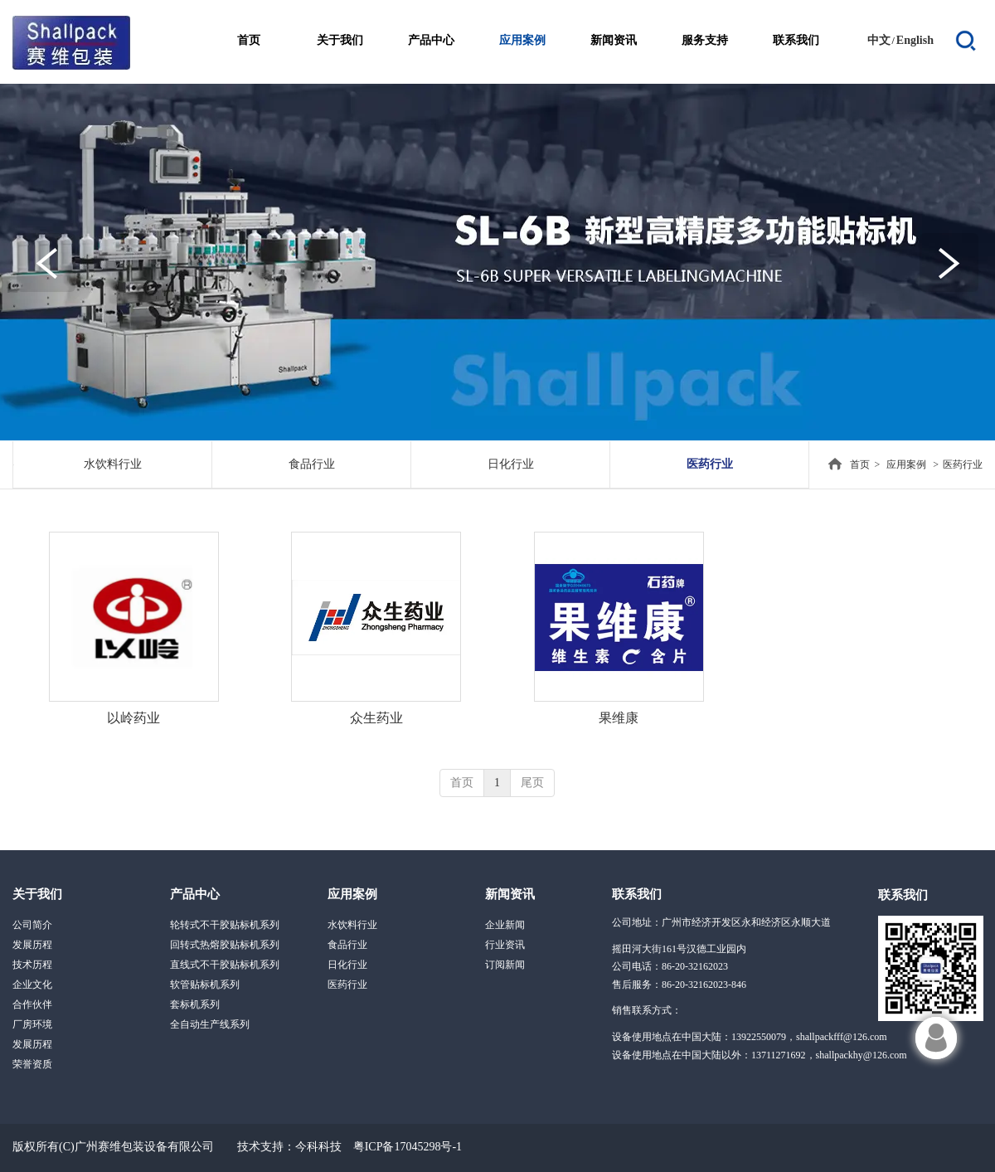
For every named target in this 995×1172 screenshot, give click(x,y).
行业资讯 (505, 945)
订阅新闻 (505, 964)
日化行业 (347, 964)
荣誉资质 (32, 1064)
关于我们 (37, 894)
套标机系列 (195, 1004)
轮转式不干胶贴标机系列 (224, 925)
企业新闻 (505, 925)
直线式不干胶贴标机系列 (224, 964)
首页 (860, 464)
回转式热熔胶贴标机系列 (224, 945)
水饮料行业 (352, 925)
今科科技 (318, 1146)
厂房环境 (32, 1024)
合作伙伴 (32, 1004)
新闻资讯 (510, 894)
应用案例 (906, 464)
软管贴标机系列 (205, 984)
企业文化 (32, 984)
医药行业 (963, 464)
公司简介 (32, 925)
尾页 (532, 782)
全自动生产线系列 (210, 1024)
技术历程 (32, 964)
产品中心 (195, 894)
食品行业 (347, 945)
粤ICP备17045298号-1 (407, 1146)
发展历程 (32, 945)
